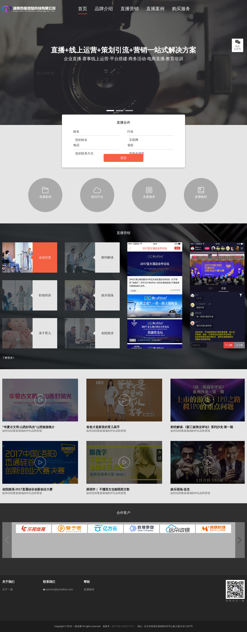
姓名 (76, 131)
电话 (76, 145)
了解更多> (8, 357)
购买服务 (181, 8)
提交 (123, 157)
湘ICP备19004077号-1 (123, 626)
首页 (82, 8)
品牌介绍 (104, 8)
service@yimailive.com (58, 589)
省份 (130, 145)
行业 (130, 131)
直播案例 (155, 8)
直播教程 (89, 589)
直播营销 (129, 8)
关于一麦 (7, 589)
